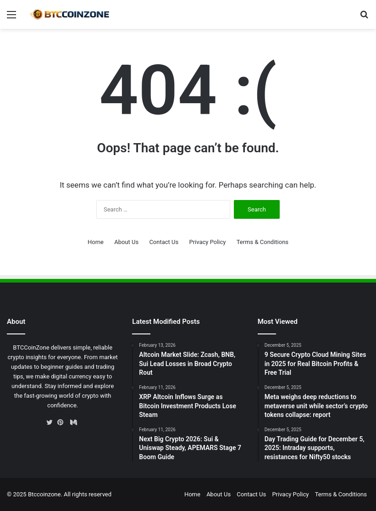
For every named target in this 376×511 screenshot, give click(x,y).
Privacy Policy (207, 242)
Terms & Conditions (262, 242)
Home (96, 242)
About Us (126, 242)
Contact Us (163, 242)
